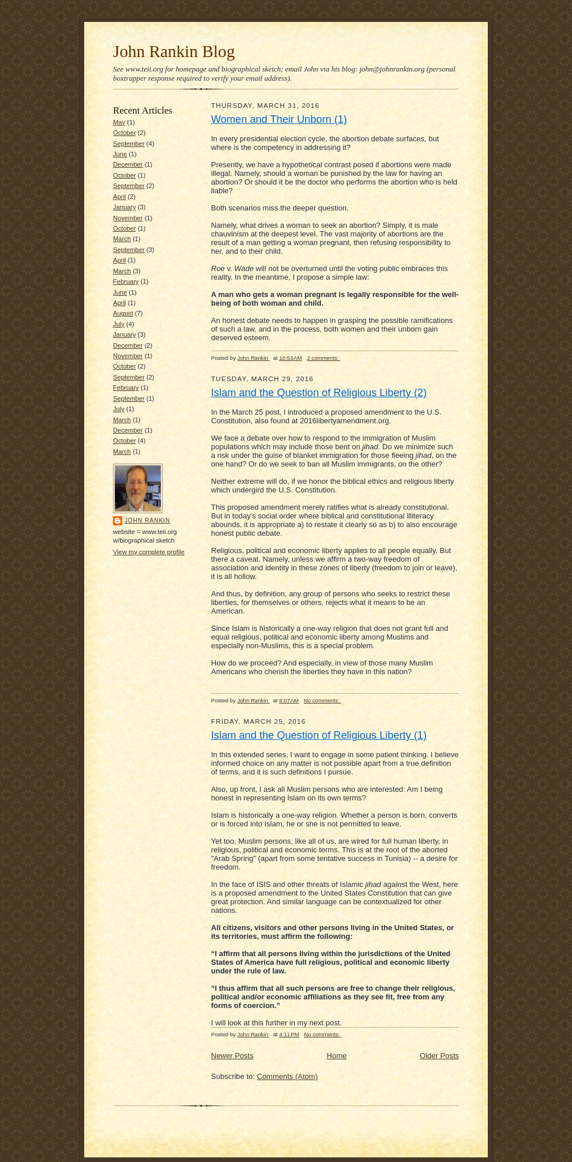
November (128, 218)
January (124, 207)
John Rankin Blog (174, 51)
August (123, 313)
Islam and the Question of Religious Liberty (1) (319, 735)
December (128, 164)
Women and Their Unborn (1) (279, 119)
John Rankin (147, 520)
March (122, 238)
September (129, 143)
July (119, 324)
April (119, 196)
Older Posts (439, 1055)
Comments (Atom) (287, 1076)
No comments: (322, 700)
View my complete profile (149, 551)
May (119, 122)
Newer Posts (232, 1055)
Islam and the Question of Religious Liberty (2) (319, 392)
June (120, 154)
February (126, 281)
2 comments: (323, 358)
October (124, 132)
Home (337, 1055)
